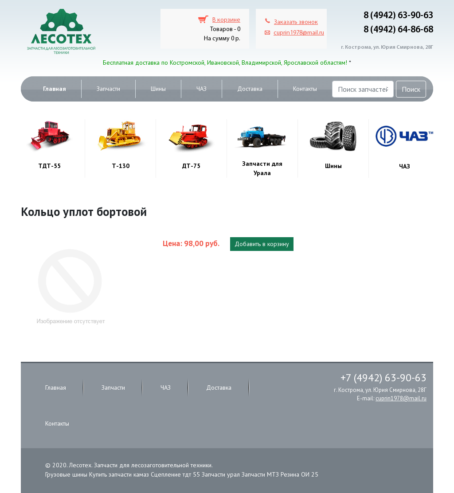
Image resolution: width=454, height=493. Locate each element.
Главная (54, 89)
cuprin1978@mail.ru (299, 33)
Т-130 (120, 166)
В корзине (226, 20)
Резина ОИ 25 (299, 474)
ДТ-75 (191, 166)
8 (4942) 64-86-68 (398, 30)
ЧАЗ (201, 89)
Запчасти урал (221, 474)
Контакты (305, 89)
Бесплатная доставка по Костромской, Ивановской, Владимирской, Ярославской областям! (225, 63)
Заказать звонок (296, 22)
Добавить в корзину (262, 244)
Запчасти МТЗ (260, 474)
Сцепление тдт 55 (175, 474)
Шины (158, 89)
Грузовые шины (66, 474)
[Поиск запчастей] (363, 89)
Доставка (249, 89)
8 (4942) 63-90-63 (398, 15)
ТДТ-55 (49, 166)
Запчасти (108, 89)
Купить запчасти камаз (119, 474)
